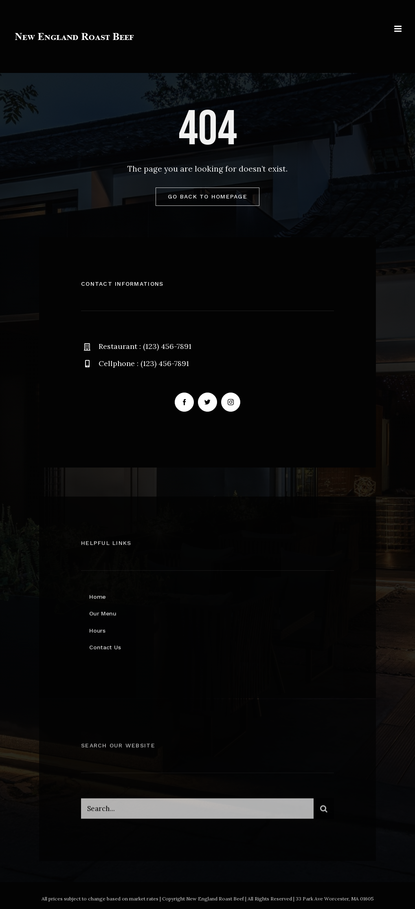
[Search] (324, 811)
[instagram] (230, 402)
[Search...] (197, 811)
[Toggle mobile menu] (398, 28)
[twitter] (207, 402)
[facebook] (184, 402)
